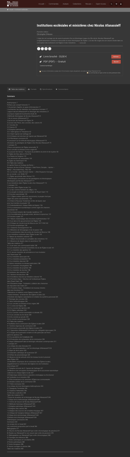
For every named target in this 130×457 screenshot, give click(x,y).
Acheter (116, 56)
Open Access (101, 4)
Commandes (53, 4)
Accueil (41, 4)
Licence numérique (46, 65)
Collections (77, 4)
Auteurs (66, 4)
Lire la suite (82, 43)
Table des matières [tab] (16, 89)
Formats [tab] (32, 89)
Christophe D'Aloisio (45, 34)
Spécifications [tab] (46, 89)
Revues (88, 4)
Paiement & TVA (96, 71)
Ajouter (116, 62)
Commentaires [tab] (62, 89)
